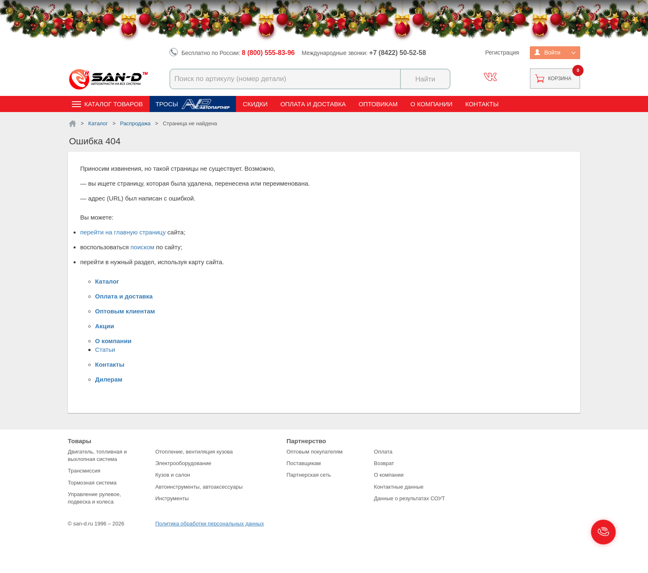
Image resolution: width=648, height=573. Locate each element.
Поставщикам (303, 463)
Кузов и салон (172, 475)
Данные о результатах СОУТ (409, 498)
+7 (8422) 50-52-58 (397, 52)
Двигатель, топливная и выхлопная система (97, 455)
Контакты (482, 103)
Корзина (559, 78)
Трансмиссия (84, 471)
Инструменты (172, 498)
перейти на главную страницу (123, 232)
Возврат (384, 463)
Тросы (166, 103)
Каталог (107, 281)
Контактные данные (399, 487)
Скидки (255, 103)
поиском (143, 247)
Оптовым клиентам (125, 311)
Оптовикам (378, 103)
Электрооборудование (183, 463)
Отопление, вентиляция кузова (194, 452)
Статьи (105, 349)
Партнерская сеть (308, 475)
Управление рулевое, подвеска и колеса (94, 498)
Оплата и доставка (313, 103)
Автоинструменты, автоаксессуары (199, 487)
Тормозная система (92, 483)
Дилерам (108, 379)
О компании (431, 103)
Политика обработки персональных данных (209, 523)
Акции (104, 325)
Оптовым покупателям (314, 452)
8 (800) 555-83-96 (268, 52)
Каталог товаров (113, 103)
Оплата (383, 452)
